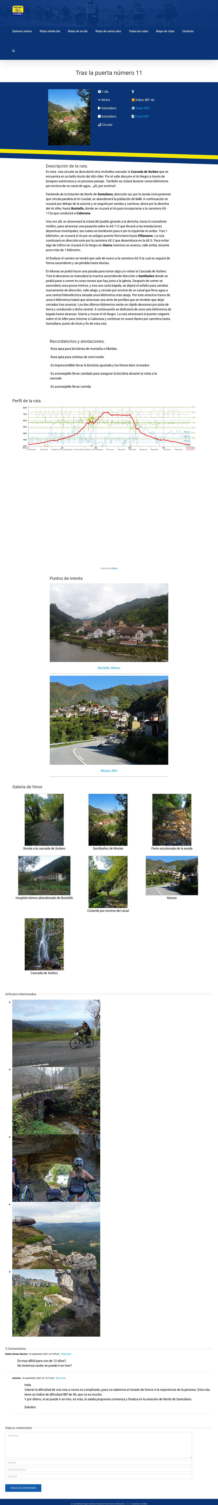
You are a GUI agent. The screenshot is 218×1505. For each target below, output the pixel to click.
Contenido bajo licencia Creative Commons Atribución (99, 1504)
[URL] (98, 1476)
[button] (13, 50)
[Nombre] (98, 1462)
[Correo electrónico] (98, 1469)
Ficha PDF (142, 116)
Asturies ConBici (139, 1504)
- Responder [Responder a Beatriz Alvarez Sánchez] (65, 1354)
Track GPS (142, 108)
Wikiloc (114, 568)
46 (152, 100)
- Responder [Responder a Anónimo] (60, 1378)
